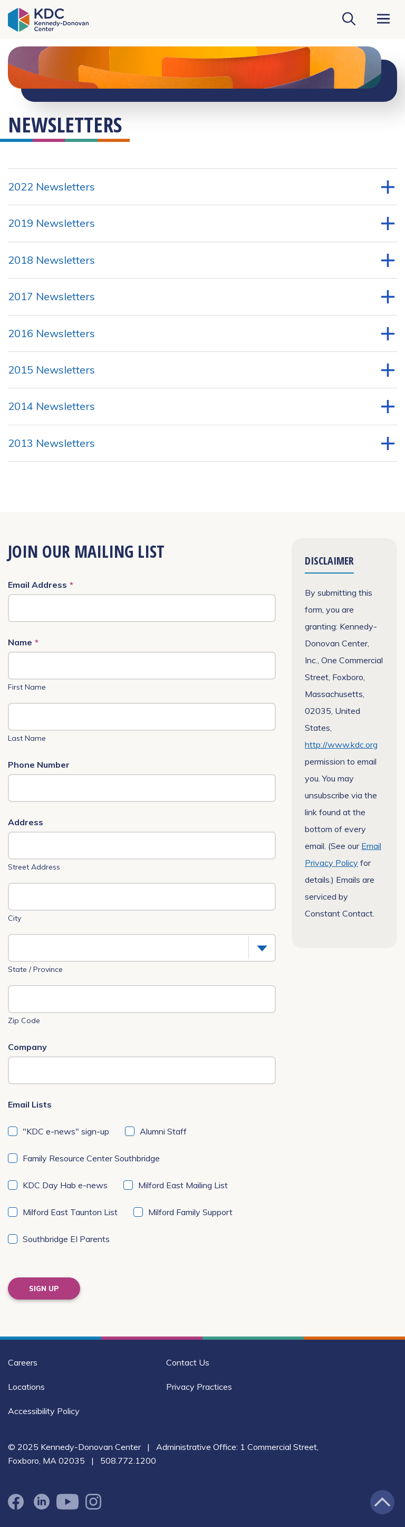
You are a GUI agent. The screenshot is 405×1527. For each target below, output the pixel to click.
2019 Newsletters (201, 223)
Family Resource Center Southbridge (91, 1158)
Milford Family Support (190, 1212)
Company (27, 1047)
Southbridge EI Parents (66, 1239)
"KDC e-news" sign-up (66, 1131)
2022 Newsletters (201, 187)
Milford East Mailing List (183, 1185)
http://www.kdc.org (341, 744)
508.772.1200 (128, 1460)
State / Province (35, 969)
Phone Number (39, 764)
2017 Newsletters (201, 296)
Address (25, 822)
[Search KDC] (348, 19)
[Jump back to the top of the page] (382, 1502)
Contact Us (187, 1362)
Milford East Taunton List (70, 1212)
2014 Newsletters (201, 406)
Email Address (40, 584)
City (14, 918)
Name (23, 642)
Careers (22, 1362)
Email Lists (30, 1104)
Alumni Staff (163, 1131)
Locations (26, 1386)
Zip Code (24, 1020)
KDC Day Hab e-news (65, 1185)
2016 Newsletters (201, 333)
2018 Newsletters (201, 260)
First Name (27, 687)
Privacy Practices (199, 1386)
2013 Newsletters (201, 443)
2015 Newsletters (201, 370)
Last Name (27, 738)
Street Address (34, 867)
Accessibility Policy (44, 1411)
